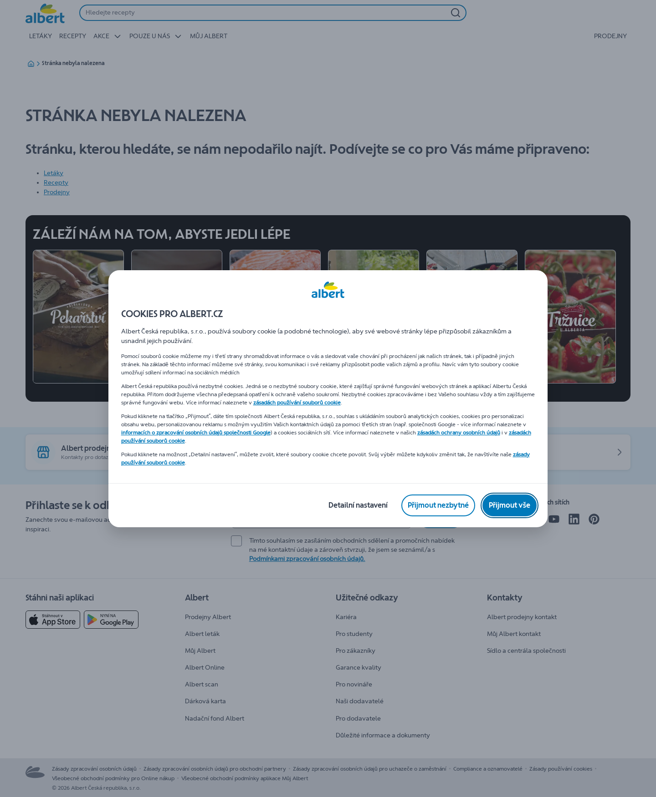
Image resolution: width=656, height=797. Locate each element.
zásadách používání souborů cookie (297, 402)
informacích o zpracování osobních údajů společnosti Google (196, 432)
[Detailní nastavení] (358, 505)
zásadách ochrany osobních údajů (458, 432)
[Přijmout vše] (509, 505)
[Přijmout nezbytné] (438, 505)
